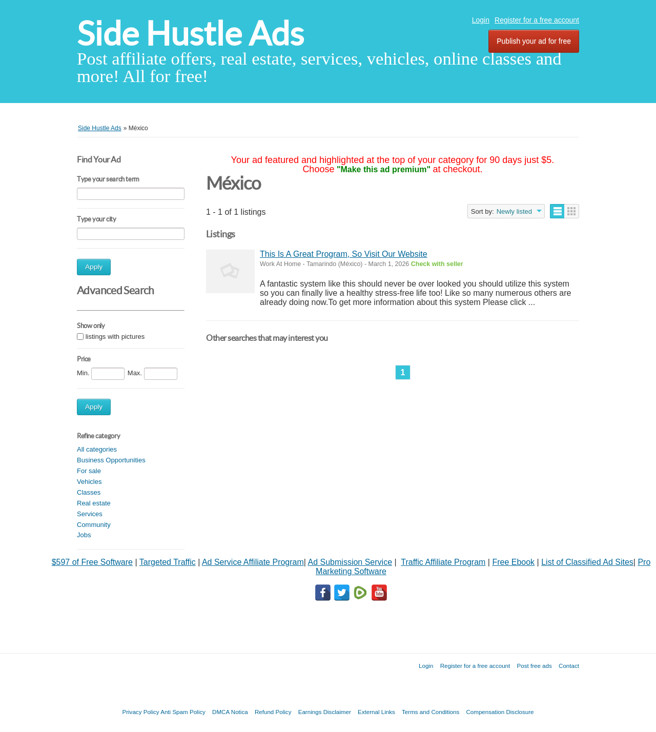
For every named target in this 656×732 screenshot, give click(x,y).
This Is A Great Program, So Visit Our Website (343, 254)
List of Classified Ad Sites (587, 562)
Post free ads (534, 665)
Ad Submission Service (350, 562)
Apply (93, 267)
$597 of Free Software (92, 562)
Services (89, 514)
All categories (97, 449)
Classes (88, 492)
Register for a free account (537, 20)
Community (94, 524)
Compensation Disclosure (500, 711)
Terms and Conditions (430, 711)
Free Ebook (513, 562)
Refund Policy (273, 711)
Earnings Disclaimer (324, 711)
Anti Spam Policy (183, 711)
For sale (89, 471)
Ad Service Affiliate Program (253, 562)
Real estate (94, 503)
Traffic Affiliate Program (443, 562)
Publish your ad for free (534, 41)
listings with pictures (115, 336)
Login (480, 20)
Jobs (84, 535)
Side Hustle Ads (190, 33)
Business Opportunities (111, 460)
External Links (376, 711)
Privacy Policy (140, 711)
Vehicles (89, 481)
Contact (569, 665)
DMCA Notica (230, 711)
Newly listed (514, 211)
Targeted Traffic (167, 562)
